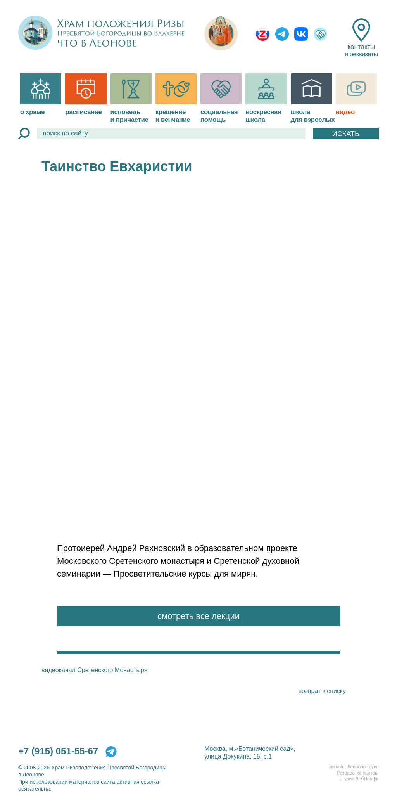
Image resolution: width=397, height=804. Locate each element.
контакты (361, 38)
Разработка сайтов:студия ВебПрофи (358, 776)
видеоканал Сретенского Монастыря (94, 670)
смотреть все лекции (198, 616)
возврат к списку (322, 691)
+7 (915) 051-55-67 (58, 751)
